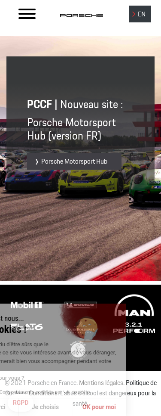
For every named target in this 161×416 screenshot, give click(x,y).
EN (142, 14)
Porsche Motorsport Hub (74, 162)
